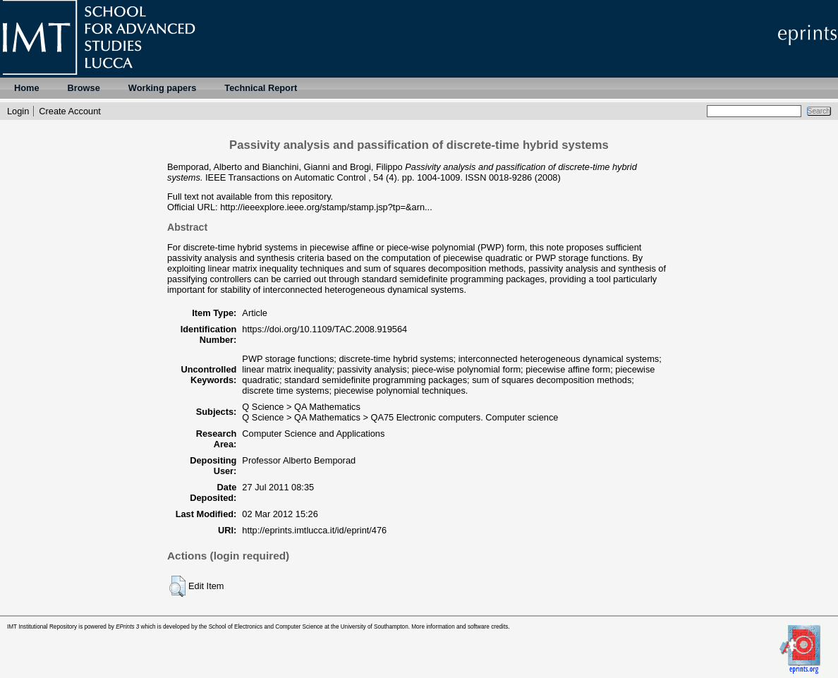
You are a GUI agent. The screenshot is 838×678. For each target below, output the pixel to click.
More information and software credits (459, 627)
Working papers (162, 88)
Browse (84, 88)
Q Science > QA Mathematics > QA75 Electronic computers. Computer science (400, 417)
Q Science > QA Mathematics (301, 406)
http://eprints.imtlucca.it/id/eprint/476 (314, 530)
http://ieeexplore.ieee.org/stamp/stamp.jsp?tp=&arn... (326, 207)
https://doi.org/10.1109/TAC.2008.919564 (324, 329)
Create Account (70, 111)
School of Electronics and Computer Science (266, 627)
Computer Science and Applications (313, 433)
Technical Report (260, 88)
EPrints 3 (127, 627)
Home (27, 88)
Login (18, 111)
